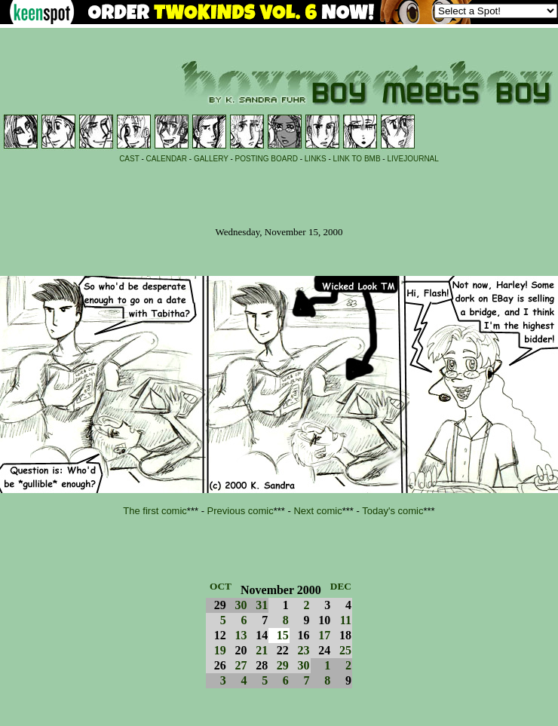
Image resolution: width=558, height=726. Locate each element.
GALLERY (211, 159)
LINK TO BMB (357, 159)
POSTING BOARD (266, 159)
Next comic (317, 510)
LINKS (316, 159)
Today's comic (392, 510)
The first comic (155, 510)
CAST (129, 159)
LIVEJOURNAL (412, 159)
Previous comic (240, 510)
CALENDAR (166, 159)
